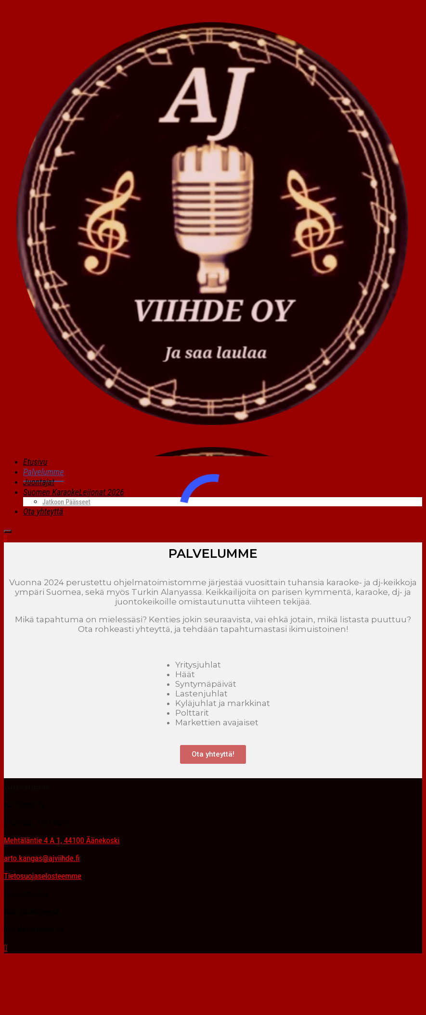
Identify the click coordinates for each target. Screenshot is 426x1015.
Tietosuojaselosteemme (42, 876)
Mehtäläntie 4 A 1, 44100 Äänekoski (61, 840)
